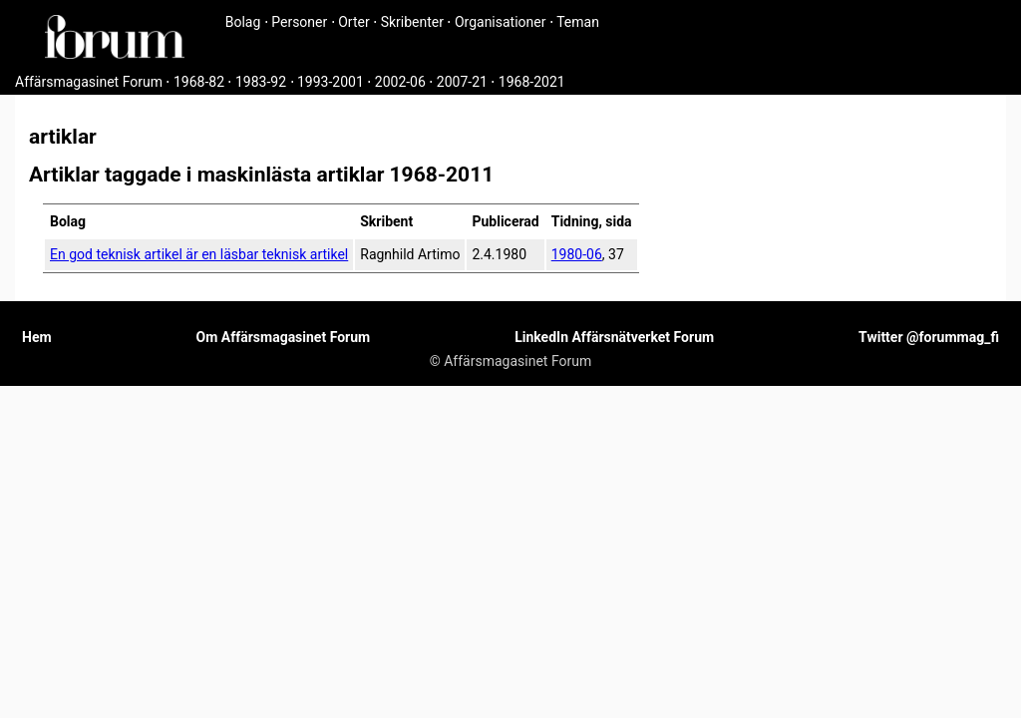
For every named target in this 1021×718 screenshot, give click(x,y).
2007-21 (462, 82)
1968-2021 (532, 82)
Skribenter (412, 22)
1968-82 (198, 82)
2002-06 (400, 82)
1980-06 (576, 254)
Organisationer (500, 22)
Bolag (243, 22)
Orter (353, 22)
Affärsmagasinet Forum (89, 82)
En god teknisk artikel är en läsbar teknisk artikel (199, 254)
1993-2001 (330, 82)
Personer (299, 22)
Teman (577, 22)
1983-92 (260, 82)
